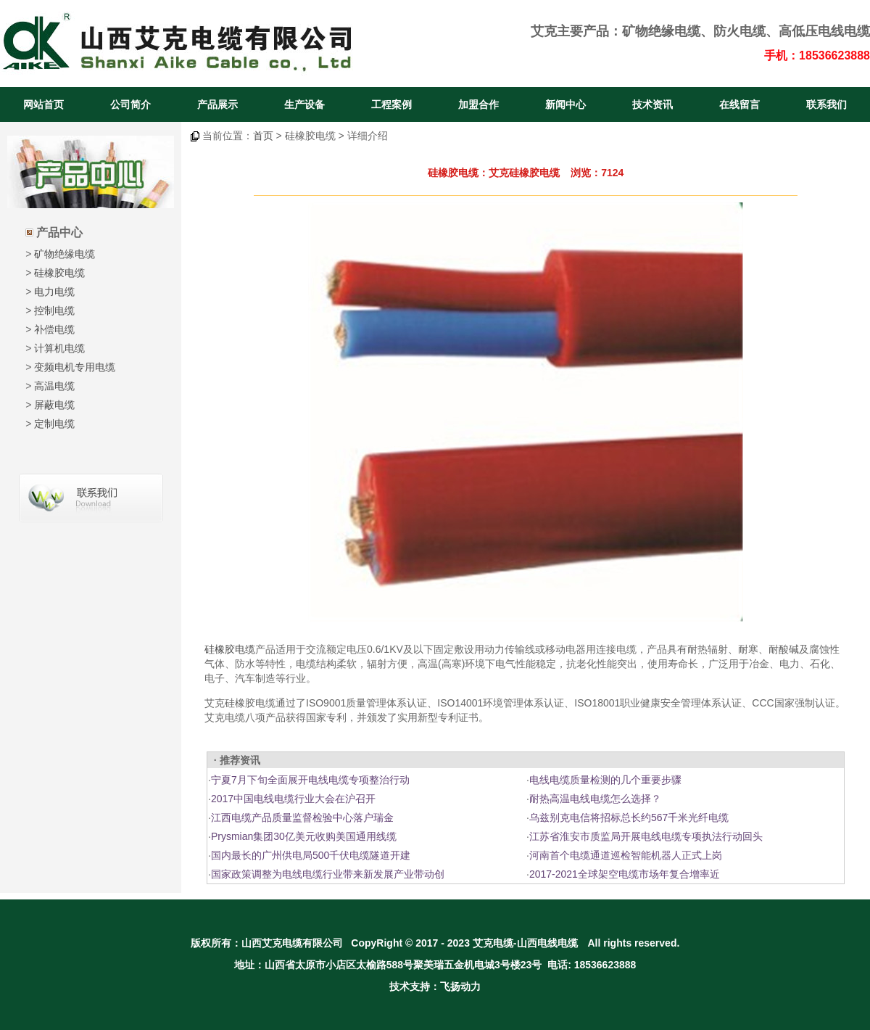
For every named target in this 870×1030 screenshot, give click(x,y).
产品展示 (217, 104)
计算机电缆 (59, 348)
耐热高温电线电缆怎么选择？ (595, 798)
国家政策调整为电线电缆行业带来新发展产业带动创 (327, 874)
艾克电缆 (493, 943)
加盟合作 (478, 104)
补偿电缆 (54, 329)
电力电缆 (54, 291)
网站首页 (43, 104)
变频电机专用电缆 (74, 367)
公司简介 (130, 104)
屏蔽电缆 (54, 405)
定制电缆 (54, 423)
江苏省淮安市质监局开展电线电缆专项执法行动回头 (646, 836)
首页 (263, 135)
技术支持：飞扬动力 (435, 986)
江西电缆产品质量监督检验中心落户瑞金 (302, 817)
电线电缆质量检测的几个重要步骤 (605, 780)
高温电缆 (54, 386)
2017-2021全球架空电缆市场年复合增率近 (624, 874)
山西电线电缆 (547, 943)
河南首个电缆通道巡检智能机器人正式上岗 (625, 855)
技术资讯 (652, 104)
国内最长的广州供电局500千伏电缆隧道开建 (310, 855)
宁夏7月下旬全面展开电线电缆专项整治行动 (310, 780)
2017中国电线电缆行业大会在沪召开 (293, 798)
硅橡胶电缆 (59, 273)
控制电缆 (54, 310)
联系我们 (826, 104)
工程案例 (391, 104)
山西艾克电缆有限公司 (292, 943)
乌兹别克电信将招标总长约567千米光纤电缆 (629, 817)
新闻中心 (565, 104)
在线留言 (739, 104)
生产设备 (304, 104)
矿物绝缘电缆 (661, 31)
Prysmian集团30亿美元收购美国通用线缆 (304, 836)
